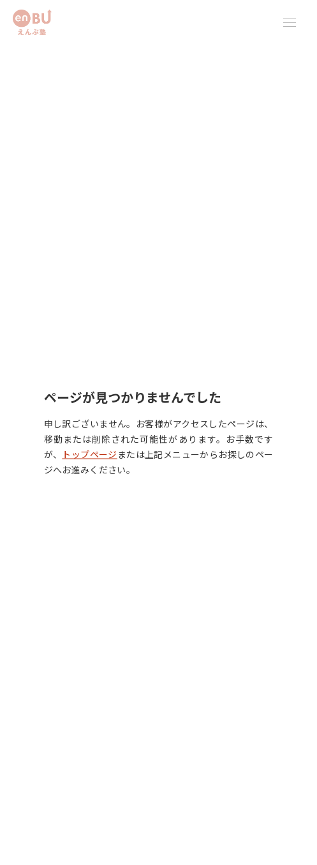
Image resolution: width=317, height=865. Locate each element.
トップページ (89, 454)
